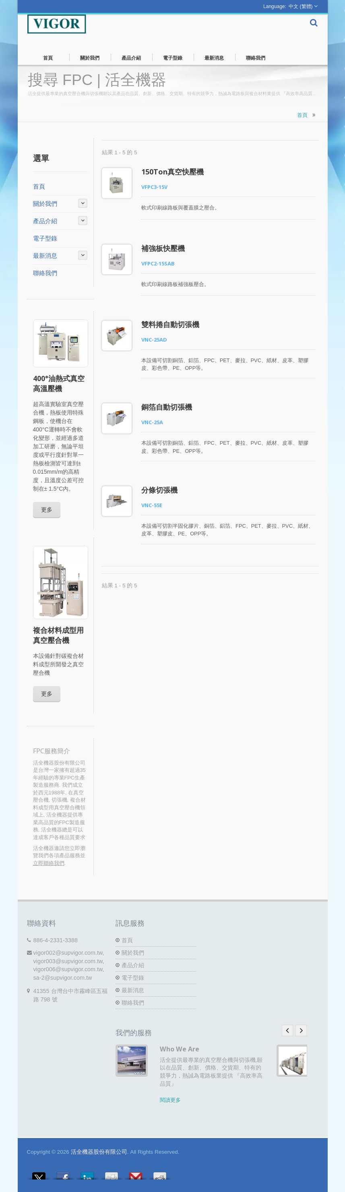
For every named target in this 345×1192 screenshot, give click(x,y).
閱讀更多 (170, 1100)
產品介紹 (131, 57)
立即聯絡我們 (48, 863)
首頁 (48, 57)
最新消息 (214, 57)
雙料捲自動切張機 (170, 324)
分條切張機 (159, 490)
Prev (287, 1030)
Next (301, 1030)
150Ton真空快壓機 (172, 171)
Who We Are (179, 1049)
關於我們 (90, 57)
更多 (46, 509)
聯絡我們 (256, 57)
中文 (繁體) (300, 6)
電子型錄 (173, 57)
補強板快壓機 (163, 248)
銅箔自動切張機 (166, 407)
